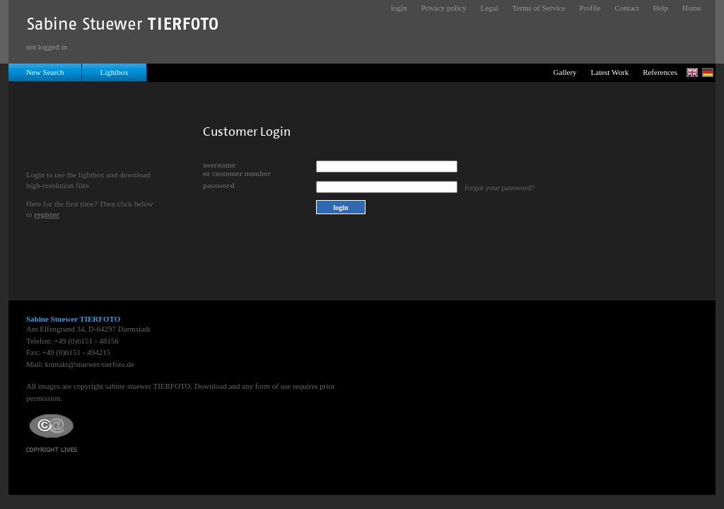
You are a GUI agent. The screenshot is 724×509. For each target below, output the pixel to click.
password (219, 185)
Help (660, 8)
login (399, 8)
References (660, 72)
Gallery (565, 72)
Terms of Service (539, 8)
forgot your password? (500, 187)
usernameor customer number (237, 168)
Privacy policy (444, 8)
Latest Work (610, 72)
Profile (590, 8)
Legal (489, 8)
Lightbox (114, 72)
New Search (45, 72)
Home (691, 8)
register (46, 214)
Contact (627, 8)
